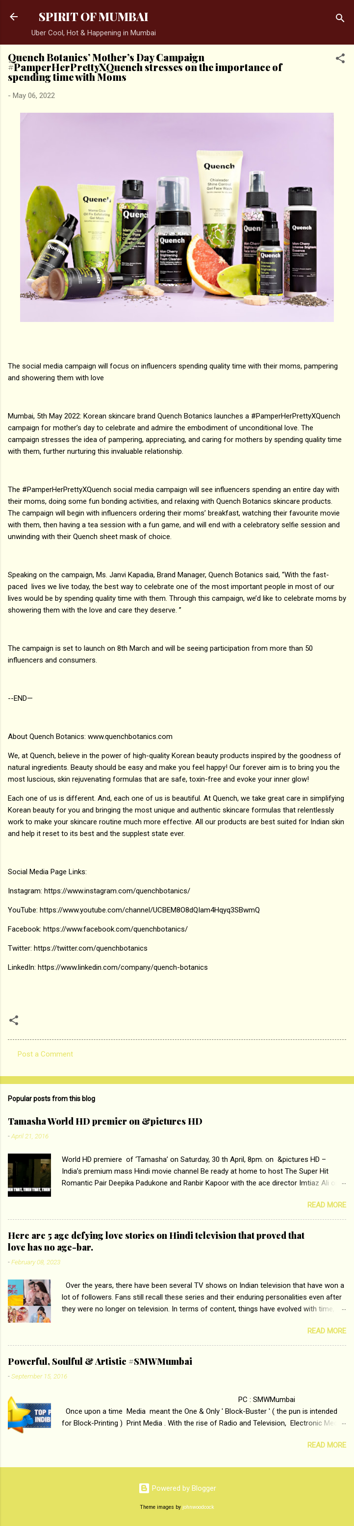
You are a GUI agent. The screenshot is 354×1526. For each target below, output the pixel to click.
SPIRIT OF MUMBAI (94, 16)
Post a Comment (45, 1054)
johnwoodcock (198, 1507)
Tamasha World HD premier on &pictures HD (105, 1121)
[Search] (340, 20)
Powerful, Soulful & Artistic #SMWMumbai (100, 1361)
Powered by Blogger (177, 1488)
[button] (340, 60)
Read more (326, 1205)
